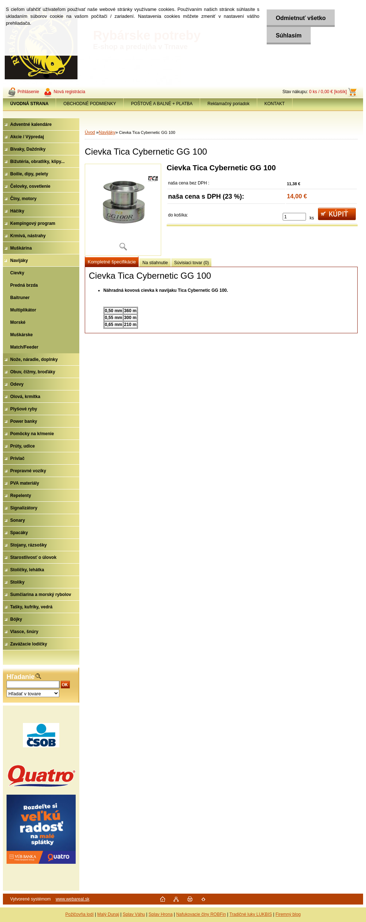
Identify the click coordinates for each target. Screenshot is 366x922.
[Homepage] (29, 103)
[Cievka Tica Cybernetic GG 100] (123, 209)
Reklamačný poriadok (228, 103)
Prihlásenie (28, 91)
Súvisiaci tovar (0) (191, 262)
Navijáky (107, 132)
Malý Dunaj (108, 914)
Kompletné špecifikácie (112, 262)
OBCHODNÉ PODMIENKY (89, 103)
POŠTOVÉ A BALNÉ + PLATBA (161, 103)
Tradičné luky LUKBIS (250, 914)
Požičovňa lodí (79, 914)
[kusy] (294, 216)
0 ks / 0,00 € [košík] (328, 91)
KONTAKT (274, 103)
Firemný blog (288, 914)
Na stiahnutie (155, 262)
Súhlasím (289, 35)
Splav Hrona (160, 914)
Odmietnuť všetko (301, 18)
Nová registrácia (69, 91)
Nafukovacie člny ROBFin (201, 914)
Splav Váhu (134, 914)
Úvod (90, 132)
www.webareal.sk (72, 899)
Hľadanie (21, 676)
